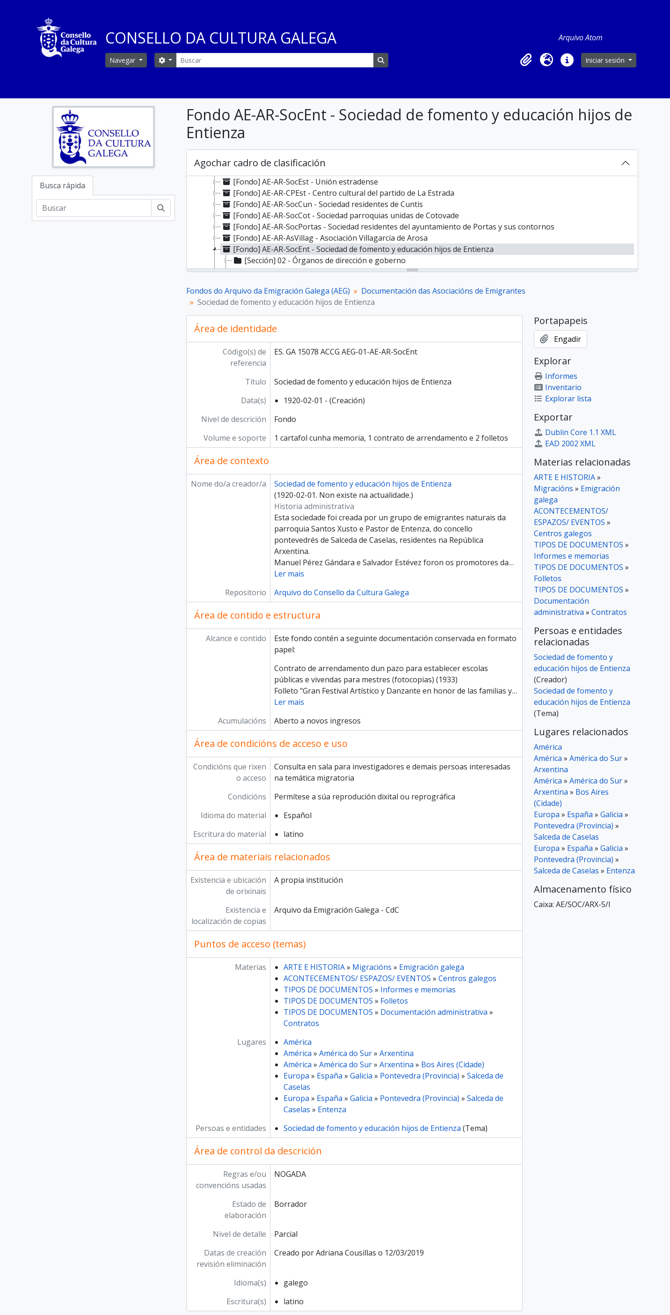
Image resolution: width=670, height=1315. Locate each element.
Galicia (361, 1076)
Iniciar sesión (605, 60)
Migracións (372, 967)
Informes (555, 376)
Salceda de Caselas (566, 837)
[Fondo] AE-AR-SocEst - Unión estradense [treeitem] (299, 181)
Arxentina (396, 1053)
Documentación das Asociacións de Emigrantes (443, 291)
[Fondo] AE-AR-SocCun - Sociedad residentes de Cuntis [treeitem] (322, 204)
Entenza (332, 1109)
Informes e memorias (418, 989)
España (329, 1076)
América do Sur (345, 1053)
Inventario (558, 387)
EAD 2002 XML (565, 443)
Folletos (394, 1001)
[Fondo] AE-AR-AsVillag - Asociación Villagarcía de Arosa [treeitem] (324, 238)
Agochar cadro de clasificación (260, 162)
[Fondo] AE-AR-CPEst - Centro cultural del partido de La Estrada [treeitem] (337, 193)
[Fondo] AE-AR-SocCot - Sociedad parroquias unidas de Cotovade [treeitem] (340, 215)
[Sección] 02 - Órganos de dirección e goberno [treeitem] (319, 260)
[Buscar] (274, 60)
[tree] (412, 223)
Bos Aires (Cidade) (452, 1064)
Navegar (123, 60)
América (298, 1042)
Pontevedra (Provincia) (419, 1076)
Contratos (301, 1023)
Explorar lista (562, 398)
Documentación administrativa (434, 1012)
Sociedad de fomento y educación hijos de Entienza (363, 484)
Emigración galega (431, 967)
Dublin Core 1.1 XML (575, 432)
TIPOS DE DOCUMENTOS (328, 989)
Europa (296, 1076)
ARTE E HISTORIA (314, 967)
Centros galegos (467, 978)
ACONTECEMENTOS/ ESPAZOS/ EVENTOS (357, 978)
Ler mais (289, 574)
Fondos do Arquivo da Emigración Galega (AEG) (268, 291)
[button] (526, 60)
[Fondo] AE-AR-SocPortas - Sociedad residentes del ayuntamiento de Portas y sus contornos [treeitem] (387, 226)
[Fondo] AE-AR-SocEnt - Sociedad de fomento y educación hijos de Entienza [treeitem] (357, 249)
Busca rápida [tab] (62, 185)
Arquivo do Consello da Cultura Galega (341, 592)
